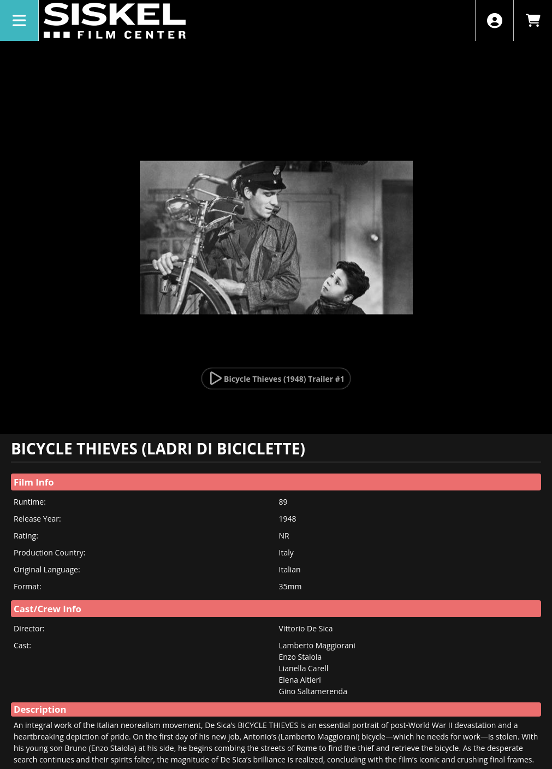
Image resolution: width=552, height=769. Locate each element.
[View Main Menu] (19, 20)
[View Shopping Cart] (532, 20)
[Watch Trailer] (276, 378)
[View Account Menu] (494, 20)
